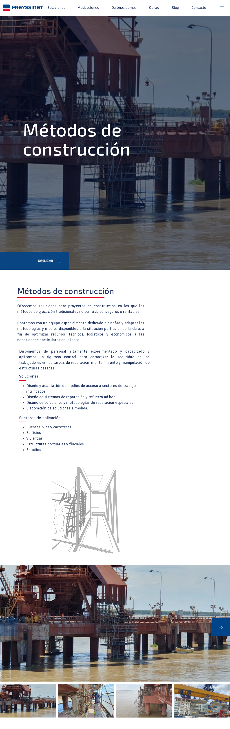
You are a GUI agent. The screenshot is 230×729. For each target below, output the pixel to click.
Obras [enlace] (154, 7)
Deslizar (50, 260)
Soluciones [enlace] (57, 7)
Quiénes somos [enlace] (124, 7)
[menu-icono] (222, 8)
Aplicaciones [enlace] (88, 7)
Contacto (199, 7)
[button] (221, 627)
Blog (175, 7)
